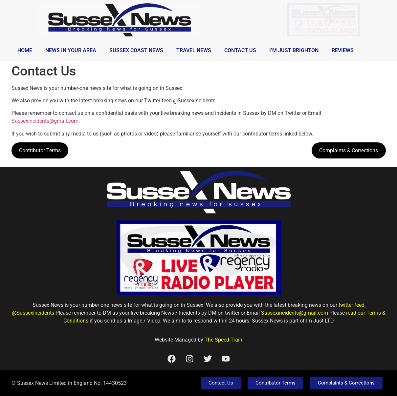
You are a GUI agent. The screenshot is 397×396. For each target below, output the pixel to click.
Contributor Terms (40, 150)
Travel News (193, 50)
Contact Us (240, 50)
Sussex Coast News (136, 50)
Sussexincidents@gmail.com (44, 121)
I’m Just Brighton (294, 50)
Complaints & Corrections (348, 150)
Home (24, 50)
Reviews (343, 50)
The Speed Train (223, 340)
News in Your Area (70, 50)
